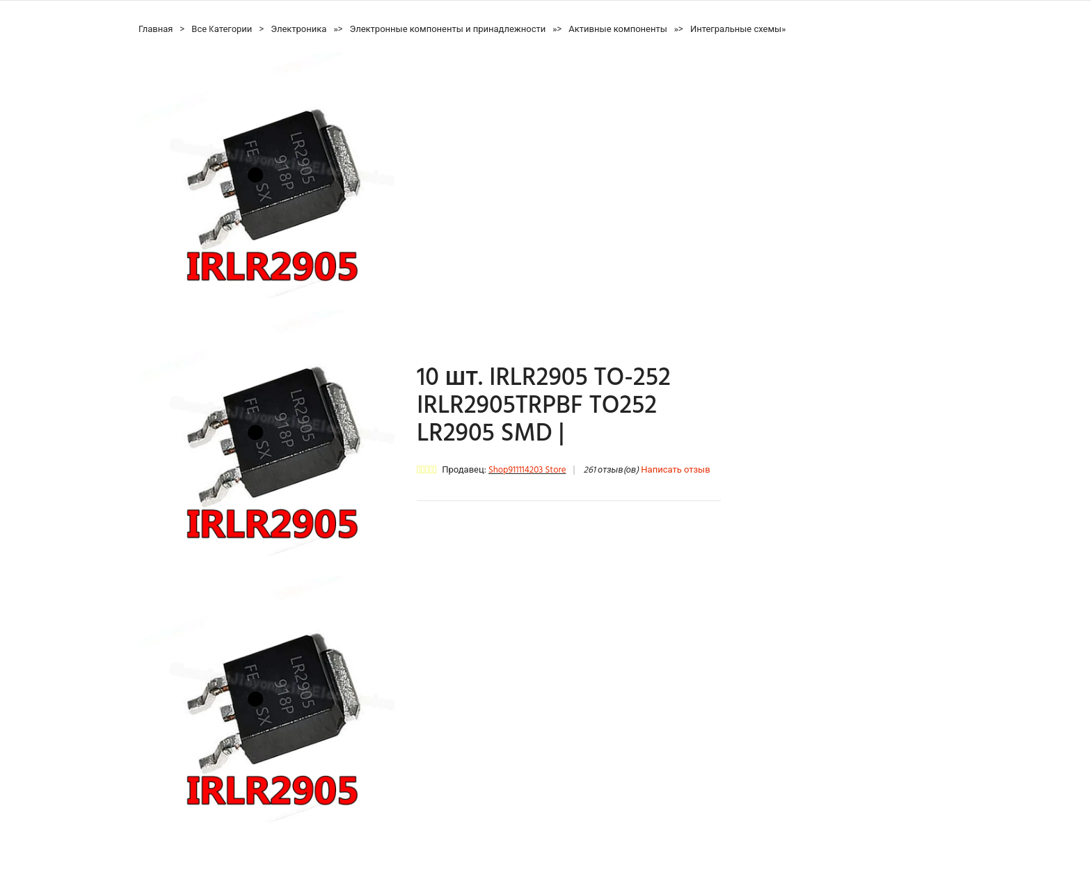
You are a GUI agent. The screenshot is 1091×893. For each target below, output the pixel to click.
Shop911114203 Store (527, 470)
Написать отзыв (675, 470)
